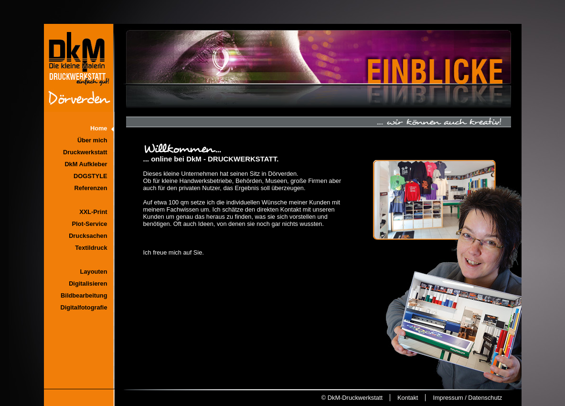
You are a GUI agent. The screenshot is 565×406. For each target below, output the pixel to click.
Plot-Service (89, 223)
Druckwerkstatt (85, 152)
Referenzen (91, 188)
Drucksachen (88, 235)
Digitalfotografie (83, 307)
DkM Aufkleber (85, 164)
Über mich (92, 140)
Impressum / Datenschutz (467, 397)
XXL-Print (93, 211)
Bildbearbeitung (84, 295)
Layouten (93, 271)
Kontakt (407, 397)
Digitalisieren (88, 283)
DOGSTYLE (90, 176)
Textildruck (91, 247)
